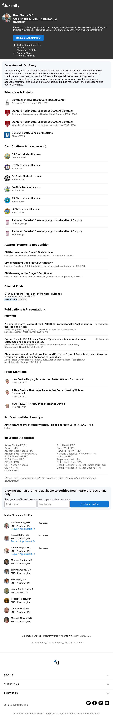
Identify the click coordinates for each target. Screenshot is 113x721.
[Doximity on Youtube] (107, 703)
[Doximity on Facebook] (94, 703)
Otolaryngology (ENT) (25, 18)
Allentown (46, 18)
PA (55, 18)
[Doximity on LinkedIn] (100, 703)
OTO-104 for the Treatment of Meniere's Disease (33, 293)
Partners (56, 693)
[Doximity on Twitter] (88, 703)
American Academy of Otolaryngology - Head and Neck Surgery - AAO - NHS (49, 424)
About (56, 675)
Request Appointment (28, 37)
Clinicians (56, 684)
